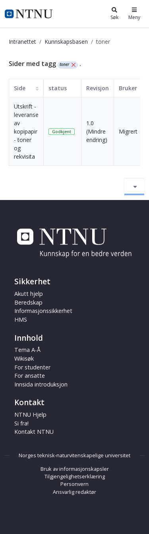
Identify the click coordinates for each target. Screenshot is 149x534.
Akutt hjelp (28, 293)
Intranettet (22, 41)
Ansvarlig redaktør (74, 491)
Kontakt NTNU (34, 431)
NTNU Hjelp (30, 414)
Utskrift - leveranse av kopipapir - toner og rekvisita (26, 131)
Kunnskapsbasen (66, 41)
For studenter (32, 367)
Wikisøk (24, 358)
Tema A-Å (27, 349)
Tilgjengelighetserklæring (75, 476)
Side (19, 88)
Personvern (74, 483)
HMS (20, 319)
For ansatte (29, 375)
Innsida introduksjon (41, 384)
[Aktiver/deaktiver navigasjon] (134, 187)
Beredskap (28, 302)
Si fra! (21, 423)
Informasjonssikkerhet (43, 311)
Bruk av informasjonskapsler (75, 468)
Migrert (128, 131)
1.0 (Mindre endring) (96, 131)
